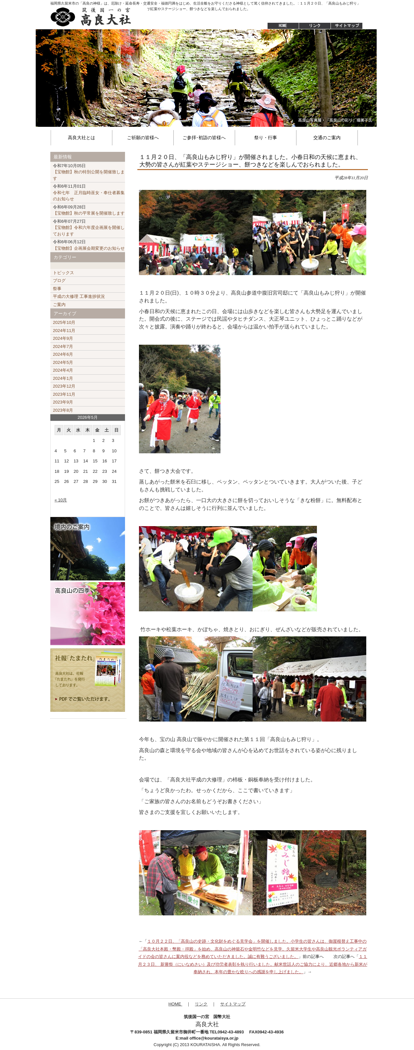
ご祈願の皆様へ (143, 137)
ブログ (59, 280)
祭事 (57, 288)
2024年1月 (63, 378)
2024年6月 (63, 354)
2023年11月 (64, 394)
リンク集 (314, 26)
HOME (279, 26)
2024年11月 (64, 330)
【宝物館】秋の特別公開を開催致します (89, 172)
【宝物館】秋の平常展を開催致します (89, 210)
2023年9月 (63, 402)
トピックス (63, 272)
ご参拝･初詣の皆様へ (204, 137)
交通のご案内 (327, 137)
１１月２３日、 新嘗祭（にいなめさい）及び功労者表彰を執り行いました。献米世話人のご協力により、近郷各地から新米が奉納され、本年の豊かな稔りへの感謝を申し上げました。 (252, 964)
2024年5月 (63, 362)
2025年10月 (64, 322)
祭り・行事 (265, 137)
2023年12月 (64, 386)
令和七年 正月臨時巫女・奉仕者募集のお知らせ (89, 192)
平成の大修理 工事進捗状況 (79, 296)
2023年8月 (63, 410)
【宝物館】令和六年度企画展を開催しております (89, 227)
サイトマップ (347, 26)
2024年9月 (63, 338)
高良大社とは (81, 137)
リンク (201, 1004)
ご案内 (59, 304)
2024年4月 (63, 370)
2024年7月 (63, 346)
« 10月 (61, 500)
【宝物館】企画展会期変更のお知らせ (89, 245)
